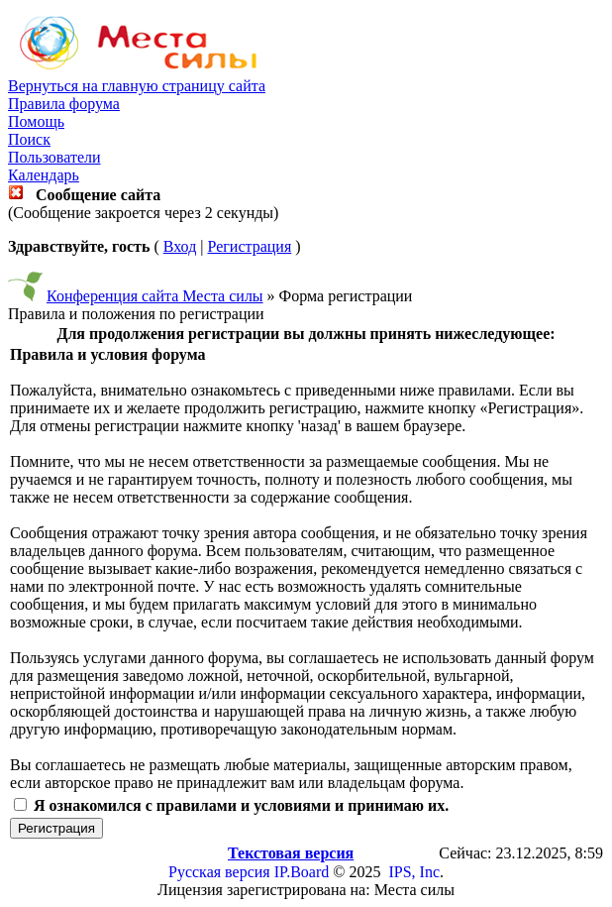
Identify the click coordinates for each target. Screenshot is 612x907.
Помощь (36, 121)
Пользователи (54, 157)
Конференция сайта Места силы (155, 295)
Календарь (43, 175)
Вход (180, 246)
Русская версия (219, 871)
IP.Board (302, 871)
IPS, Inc (414, 871)
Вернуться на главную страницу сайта (136, 85)
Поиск (29, 139)
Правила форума (64, 103)
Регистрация (249, 246)
